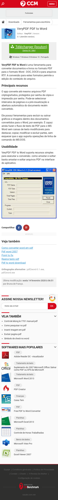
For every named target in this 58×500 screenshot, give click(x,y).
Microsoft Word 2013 (24, 378)
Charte (23, 474)
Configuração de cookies (29, 478)
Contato (13, 474)
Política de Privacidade (44, 469)
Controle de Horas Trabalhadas (29, 432)
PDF (18, 352)
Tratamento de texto (24, 363)
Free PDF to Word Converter (27, 411)
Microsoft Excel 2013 (24, 422)
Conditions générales (22, 469)
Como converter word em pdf (17, 247)
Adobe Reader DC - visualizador (29, 356)
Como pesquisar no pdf (15, 325)
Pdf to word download (14, 262)
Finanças (20, 396)
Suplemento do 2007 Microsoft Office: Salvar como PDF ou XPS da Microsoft (35, 368)
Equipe (7, 469)
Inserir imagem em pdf (15, 330)
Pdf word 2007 (10, 251)
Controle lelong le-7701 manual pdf (21, 321)
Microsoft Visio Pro (23, 443)
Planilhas (20, 418)
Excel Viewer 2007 (22, 454)
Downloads (14, 22)
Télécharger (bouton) (29, 48)
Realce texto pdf (10, 259)
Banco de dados (23, 439)
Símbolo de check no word (16, 338)
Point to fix (7, 255)
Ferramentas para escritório (36, 22)
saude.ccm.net (29, 494)
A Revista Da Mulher (38, 474)
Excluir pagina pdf (12, 334)
